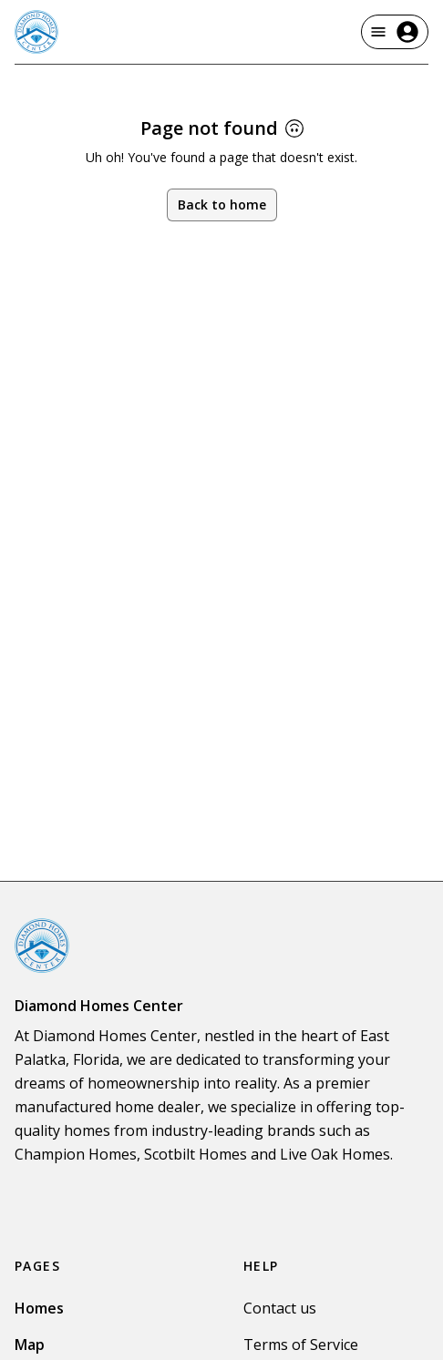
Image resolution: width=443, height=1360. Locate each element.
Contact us (279, 1308)
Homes (39, 1308)
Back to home (222, 204)
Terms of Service (300, 1344)
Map (30, 1344)
